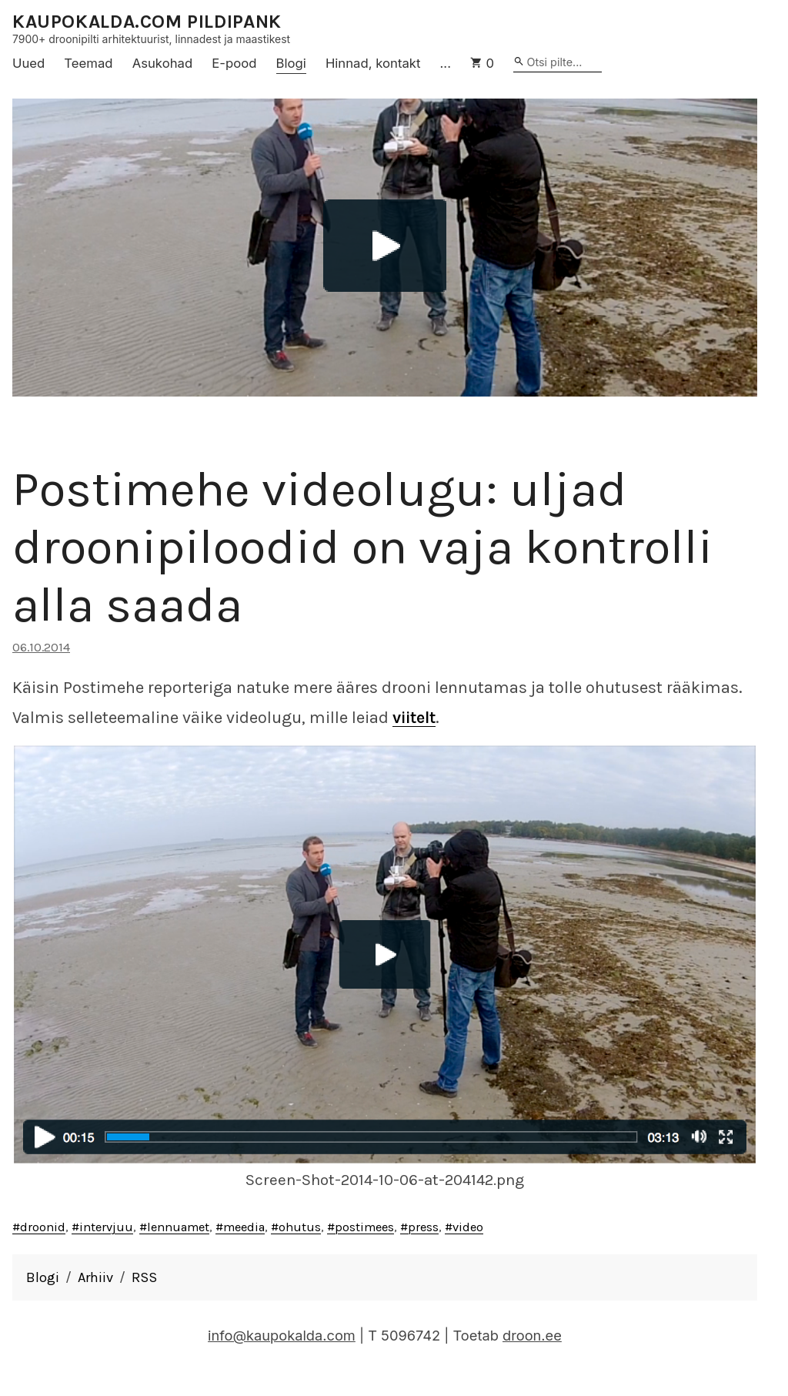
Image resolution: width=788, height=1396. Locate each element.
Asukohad (162, 63)
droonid (42, 1227)
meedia (244, 1227)
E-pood (234, 63)
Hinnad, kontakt (373, 63)
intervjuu (106, 1227)
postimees (364, 1227)
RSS (144, 1277)
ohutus (300, 1227)
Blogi (291, 63)
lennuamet (178, 1227)
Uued (28, 63)
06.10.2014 (41, 647)
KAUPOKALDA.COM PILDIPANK (147, 22)
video (467, 1227)
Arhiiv (95, 1277)
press (423, 1227)
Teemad (88, 63)
